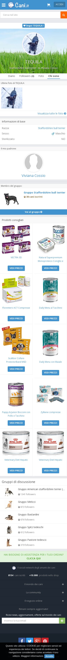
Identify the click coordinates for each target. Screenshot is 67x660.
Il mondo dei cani (33, 584)
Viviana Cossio (49, 68)
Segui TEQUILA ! (33, 25)
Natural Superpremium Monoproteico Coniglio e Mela (50, 261)
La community (33, 592)
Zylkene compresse (51, 412)
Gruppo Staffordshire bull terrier (44, 192)
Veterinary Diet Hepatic (16, 459)
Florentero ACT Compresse (16, 307)
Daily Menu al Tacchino (50, 307)
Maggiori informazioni (32, 656)
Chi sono (53, 76)
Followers (26, 76)
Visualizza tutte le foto (52, 113)
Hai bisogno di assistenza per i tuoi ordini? (33, 556)
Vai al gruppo (33, 211)
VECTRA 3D (16, 257)
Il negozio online (33, 600)
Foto (41, 76)
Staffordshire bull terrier (22, 68)
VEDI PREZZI (16, 268)
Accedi (59, 4)
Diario (11, 76)
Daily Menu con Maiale (50, 361)
